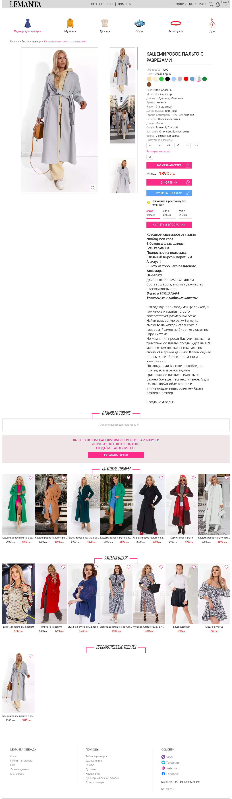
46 (168, 145)
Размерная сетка (174, 165)
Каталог (97, 4)
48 (178, 145)
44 (159, 145)
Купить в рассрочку (169, 224)
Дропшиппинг (94, 760)
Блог (110, 4)
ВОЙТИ (174, 4)
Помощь (124, 4)
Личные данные (20, 769)
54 (150, 157)
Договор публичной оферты (103, 779)
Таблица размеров (97, 756)
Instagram (170, 768)
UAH (187, 4)
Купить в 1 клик (173, 193)
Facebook (170, 774)
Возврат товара (95, 783)
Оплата (90, 765)
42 (150, 145)
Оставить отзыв (116, 455)
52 (196, 145)
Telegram (170, 762)
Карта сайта (93, 774)
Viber (167, 757)
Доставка (92, 769)
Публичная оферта (22, 760)
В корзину (176, 182)
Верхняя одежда (31, 41)
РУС (198, 4)
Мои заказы (17, 774)
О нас (13, 756)
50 (187, 145)
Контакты (167, 789)
